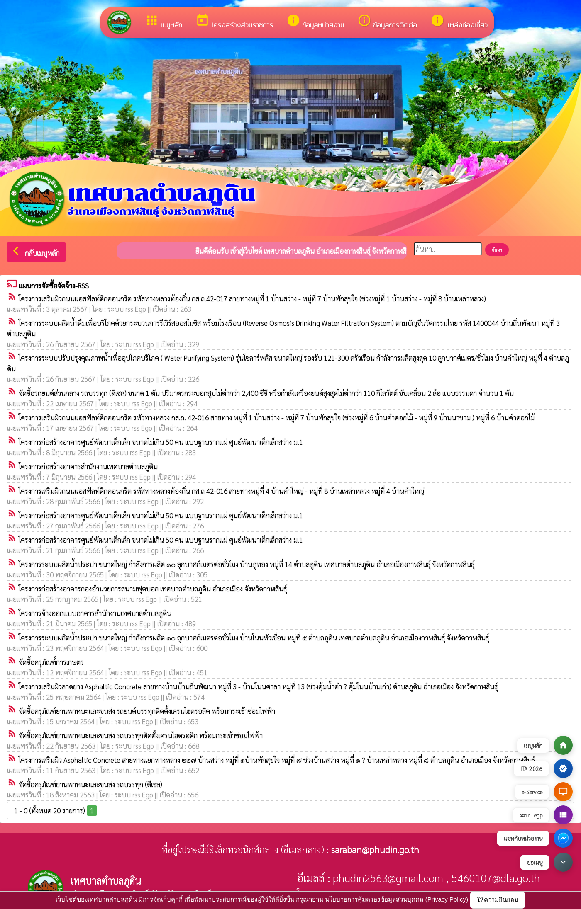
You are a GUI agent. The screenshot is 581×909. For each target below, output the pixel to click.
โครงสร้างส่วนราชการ (234, 21)
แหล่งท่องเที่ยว (459, 21)
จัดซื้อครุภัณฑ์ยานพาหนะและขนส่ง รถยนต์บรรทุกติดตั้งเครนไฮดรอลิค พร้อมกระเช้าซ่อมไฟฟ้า (147, 710)
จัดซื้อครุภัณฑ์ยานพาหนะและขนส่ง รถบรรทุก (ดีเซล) (90, 784)
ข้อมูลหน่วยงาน (315, 21)
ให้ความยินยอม (497, 899)
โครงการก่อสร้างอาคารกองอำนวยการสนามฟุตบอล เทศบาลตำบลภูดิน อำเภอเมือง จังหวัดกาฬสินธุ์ (153, 588)
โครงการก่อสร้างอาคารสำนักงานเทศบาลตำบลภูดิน (88, 466)
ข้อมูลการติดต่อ (387, 21)
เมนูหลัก (163, 21)
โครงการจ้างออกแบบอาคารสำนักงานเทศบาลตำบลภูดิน (95, 613)
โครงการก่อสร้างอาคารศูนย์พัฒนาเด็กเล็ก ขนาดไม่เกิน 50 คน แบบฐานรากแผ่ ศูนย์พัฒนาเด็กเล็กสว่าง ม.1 (161, 441)
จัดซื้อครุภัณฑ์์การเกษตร (51, 662)
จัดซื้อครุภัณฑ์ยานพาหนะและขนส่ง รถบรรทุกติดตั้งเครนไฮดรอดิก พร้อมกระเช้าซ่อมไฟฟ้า (141, 735)
